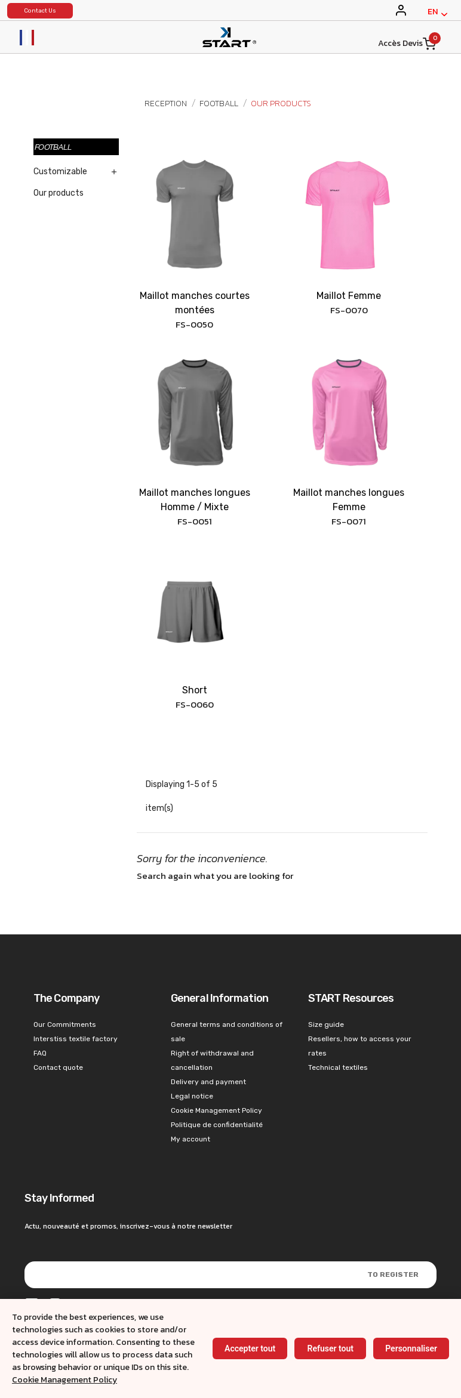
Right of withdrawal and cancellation (212, 1060)
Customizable (60, 171)
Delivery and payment (208, 1082)
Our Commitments (64, 1024)
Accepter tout (250, 1348)
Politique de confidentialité (217, 1125)
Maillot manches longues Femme (348, 500)
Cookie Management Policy (64, 1380)
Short (194, 690)
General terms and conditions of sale (226, 1031)
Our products (58, 193)
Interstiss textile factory (75, 1039)
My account (190, 1139)
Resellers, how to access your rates (359, 1046)
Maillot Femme (348, 295)
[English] (438, 14)
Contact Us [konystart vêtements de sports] (40, 10)
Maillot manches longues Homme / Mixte (194, 500)
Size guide (326, 1024)
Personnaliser (411, 1348)
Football (53, 146)
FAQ (40, 1053)
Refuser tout (330, 1348)
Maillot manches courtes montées (195, 303)
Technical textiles (338, 1067)
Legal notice (192, 1096)
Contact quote (58, 1067)
